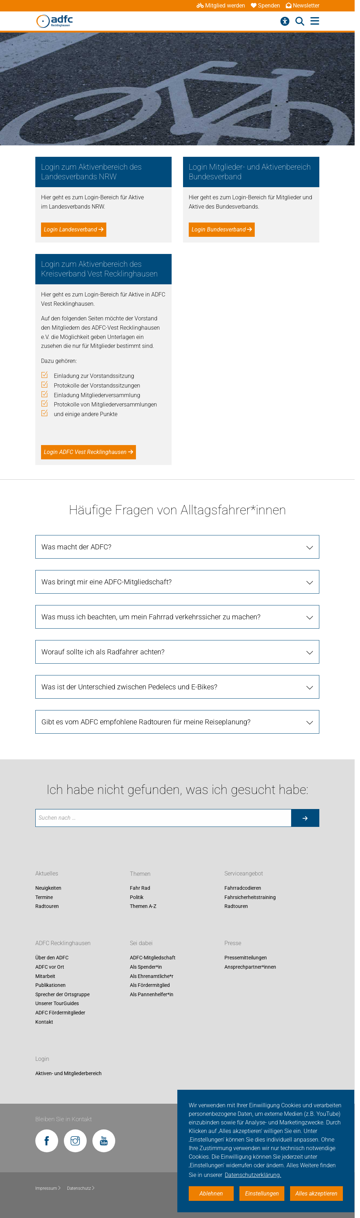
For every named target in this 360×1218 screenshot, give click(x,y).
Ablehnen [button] (211, 1193)
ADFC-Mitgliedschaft (153, 958)
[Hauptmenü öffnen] (314, 21)
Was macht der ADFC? (76, 547)
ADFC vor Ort (49, 967)
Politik (136, 897)
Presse (232, 943)
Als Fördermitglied (150, 985)
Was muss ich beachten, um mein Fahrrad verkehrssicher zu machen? (150, 617)
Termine (44, 897)
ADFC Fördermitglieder (60, 1012)
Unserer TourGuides (57, 1004)
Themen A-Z (143, 906)
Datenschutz (81, 1188)
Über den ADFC (52, 958)
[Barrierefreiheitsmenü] (284, 21)
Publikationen (50, 985)
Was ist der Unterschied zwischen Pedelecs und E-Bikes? (129, 687)
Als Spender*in (146, 967)
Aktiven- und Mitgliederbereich (68, 1073)
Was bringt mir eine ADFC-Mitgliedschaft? (106, 582)
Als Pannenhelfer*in (151, 994)
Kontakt (44, 1022)
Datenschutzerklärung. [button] (253, 1175)
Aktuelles (46, 873)
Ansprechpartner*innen (250, 967)
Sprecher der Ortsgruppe (62, 994)
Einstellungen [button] (262, 1193)
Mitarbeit (45, 976)
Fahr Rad (140, 888)
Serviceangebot (243, 873)
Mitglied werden (221, 5)
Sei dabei (141, 943)
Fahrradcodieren (242, 888)
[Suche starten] (305, 818)
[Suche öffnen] (299, 21)
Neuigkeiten (48, 888)
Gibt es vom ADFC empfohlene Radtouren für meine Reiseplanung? (145, 722)
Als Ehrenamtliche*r (151, 976)
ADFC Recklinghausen (63, 943)
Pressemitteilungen (245, 958)
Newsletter (302, 5)
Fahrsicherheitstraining (250, 897)
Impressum (48, 1188)
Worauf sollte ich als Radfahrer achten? (102, 652)
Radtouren (47, 906)
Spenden (265, 5)
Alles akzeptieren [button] (316, 1193)
